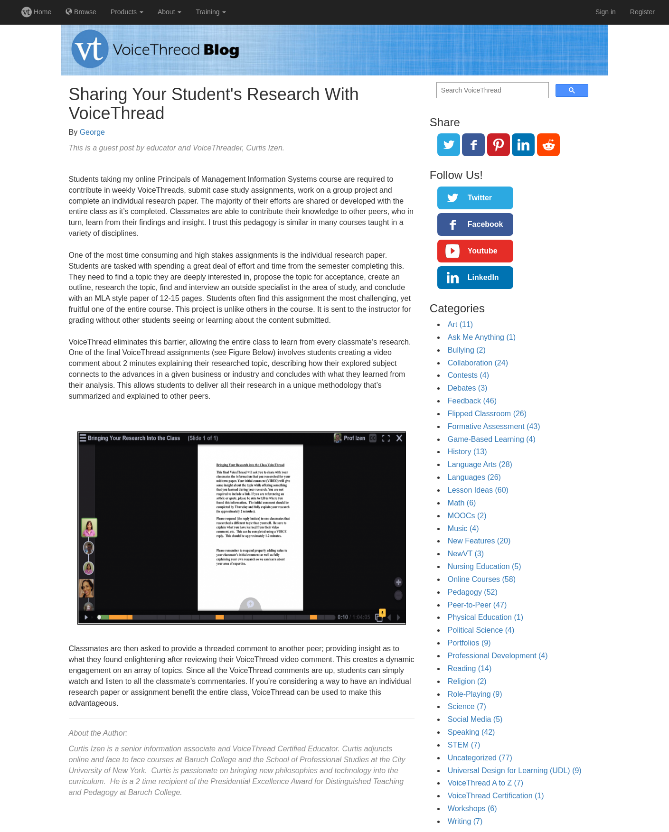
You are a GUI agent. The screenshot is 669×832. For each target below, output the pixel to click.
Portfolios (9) (469, 643)
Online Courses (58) (482, 579)
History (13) (467, 452)
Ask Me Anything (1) (482, 337)
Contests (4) (468, 375)
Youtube (483, 251)
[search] (491, 90)
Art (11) (460, 324)
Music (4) (463, 528)
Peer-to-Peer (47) (477, 605)
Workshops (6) (472, 808)
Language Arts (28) (480, 464)
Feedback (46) (472, 401)
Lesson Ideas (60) (478, 490)
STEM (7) (464, 745)
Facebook (485, 224)
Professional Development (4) (498, 656)
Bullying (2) (467, 350)
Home (36, 12)
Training (211, 12)
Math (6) (462, 503)
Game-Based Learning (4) (492, 439)
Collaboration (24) (478, 363)
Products (127, 12)
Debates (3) (468, 388)
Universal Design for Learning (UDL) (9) (515, 771)
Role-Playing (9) (475, 694)
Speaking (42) (471, 732)
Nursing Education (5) (484, 566)
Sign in (605, 12)
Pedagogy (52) (473, 592)
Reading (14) (470, 668)
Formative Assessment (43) (494, 426)
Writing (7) (465, 821)
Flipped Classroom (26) (487, 414)
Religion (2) (467, 681)
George (92, 132)
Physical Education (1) (485, 617)
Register (642, 12)
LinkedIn (483, 277)
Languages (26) (474, 477)
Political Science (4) (481, 630)
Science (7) (467, 706)
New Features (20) (479, 541)
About (169, 12)
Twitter (480, 198)
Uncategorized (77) (480, 758)
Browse (81, 12)
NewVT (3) (466, 554)
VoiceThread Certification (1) (496, 796)
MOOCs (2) (467, 516)
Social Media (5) (475, 719)
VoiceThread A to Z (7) (485, 783)
